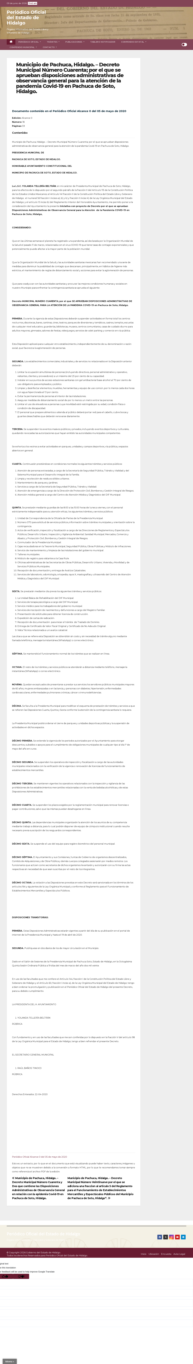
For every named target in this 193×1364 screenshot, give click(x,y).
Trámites (53, 42)
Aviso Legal (179, 1254)
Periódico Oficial (29, 42)
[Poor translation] (21, 1276)
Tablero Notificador (102, 42)
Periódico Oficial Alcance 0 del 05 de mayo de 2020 (39, 1157)
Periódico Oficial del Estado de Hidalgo (26, 17)
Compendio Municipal (23, 47)
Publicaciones (74, 42)
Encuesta (166, 1254)
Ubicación (154, 1254)
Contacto (50, 47)
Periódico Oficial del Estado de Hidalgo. (67, 1255)
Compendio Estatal (133, 42)
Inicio (143, 1254)
